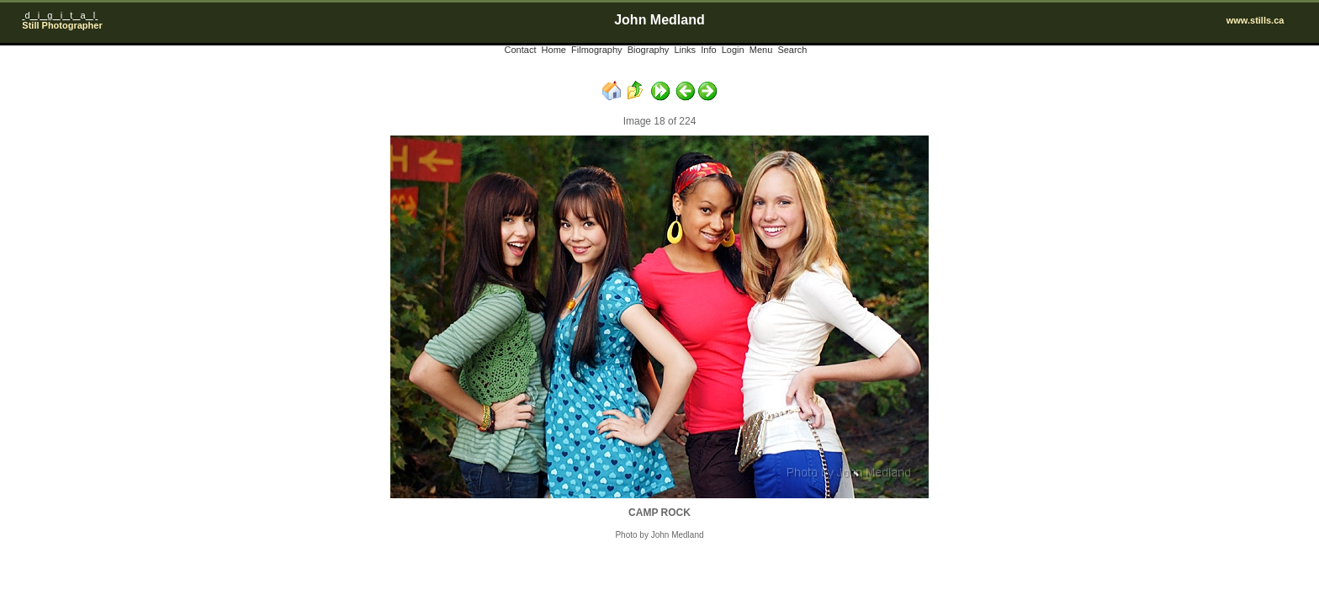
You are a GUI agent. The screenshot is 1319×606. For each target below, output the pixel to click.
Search (792, 50)
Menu (761, 50)
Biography (649, 50)
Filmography (596, 50)
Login (733, 50)
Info (708, 50)
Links (685, 50)
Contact (521, 50)
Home (554, 50)
